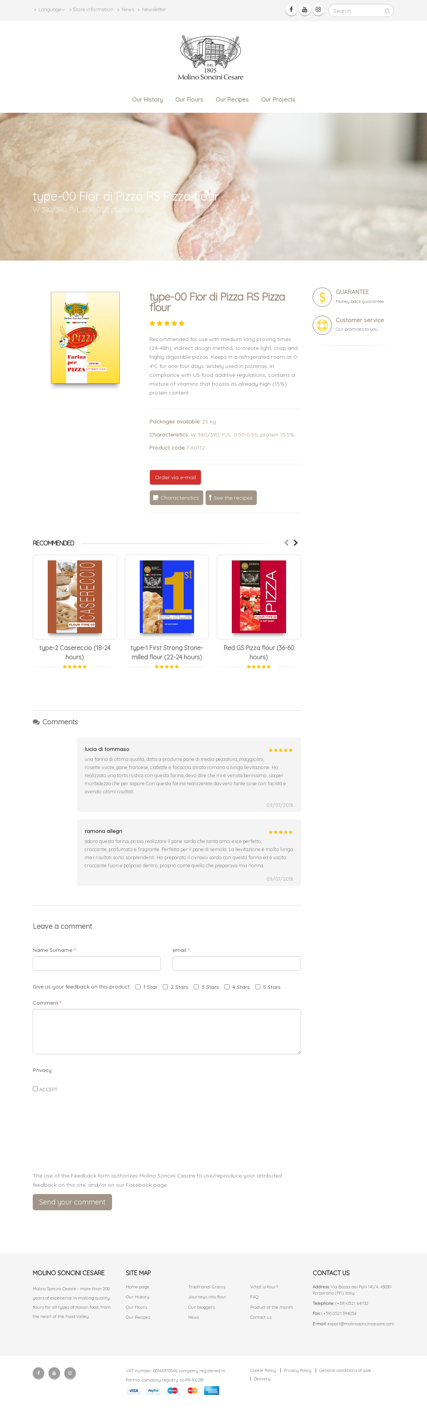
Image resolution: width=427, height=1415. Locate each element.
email (180, 950)
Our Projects (278, 99)
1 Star (146, 986)
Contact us (260, 1317)
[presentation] (166, 1147)
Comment (47, 1002)
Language (49, 9)
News (125, 9)
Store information (92, 9)
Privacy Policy (297, 1370)
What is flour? (264, 1287)
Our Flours (189, 99)
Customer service (360, 320)
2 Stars (175, 986)
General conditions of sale (345, 1370)
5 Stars (268, 986)
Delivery (262, 1379)
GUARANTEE (352, 292)
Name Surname (54, 950)
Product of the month (271, 1307)
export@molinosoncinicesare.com (361, 1323)
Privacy (42, 1070)
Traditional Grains (206, 1287)
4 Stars (237, 986)
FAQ (254, 1297)
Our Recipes (232, 99)
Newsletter (152, 9)
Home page (137, 1287)
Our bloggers (201, 1307)
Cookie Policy (263, 1370)
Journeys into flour (207, 1297)
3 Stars (206, 986)
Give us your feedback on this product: (83, 986)
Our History (147, 99)
